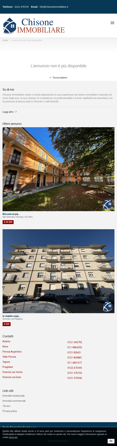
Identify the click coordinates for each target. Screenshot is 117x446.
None (5, 346)
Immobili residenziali (13, 395)
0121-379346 (75, 378)
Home (5, 40)
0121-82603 (74, 352)
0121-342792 (75, 342)
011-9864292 (75, 347)
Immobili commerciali (14, 401)
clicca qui (13, 437)
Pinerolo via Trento (13, 372)
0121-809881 (75, 357)
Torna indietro (59, 77)
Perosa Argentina (12, 351)
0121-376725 (75, 373)
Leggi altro (8, 112)
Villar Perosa (9, 356)
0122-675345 (75, 367)
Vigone (6, 362)
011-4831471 (75, 362)
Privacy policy (10, 411)
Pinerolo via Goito (12, 377)
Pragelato (8, 367)
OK (111, 441)
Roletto (6, 341)
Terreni (6, 406)
